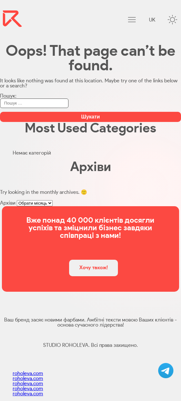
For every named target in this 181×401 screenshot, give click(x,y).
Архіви (8, 203)
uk (152, 19)
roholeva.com (28, 373)
